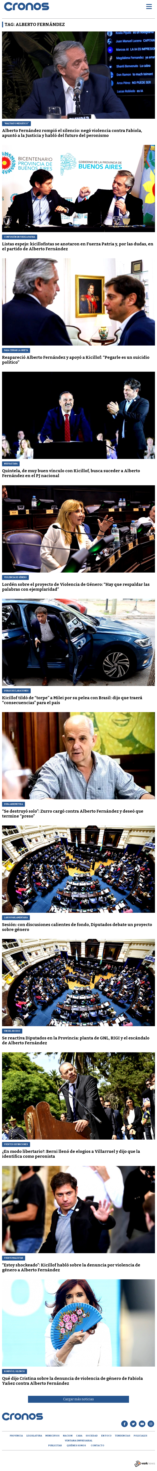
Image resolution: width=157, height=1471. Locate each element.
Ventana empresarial (78, 1440)
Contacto (97, 1445)
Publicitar (55, 1445)
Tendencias (122, 1435)
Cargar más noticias (78, 1399)
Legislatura (34, 1435)
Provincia (16, 1435)
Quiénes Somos (76, 1445)
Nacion (68, 1435)
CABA (79, 1435)
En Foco (106, 1435)
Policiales (140, 1435)
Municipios (52, 1435)
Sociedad (92, 1435)
